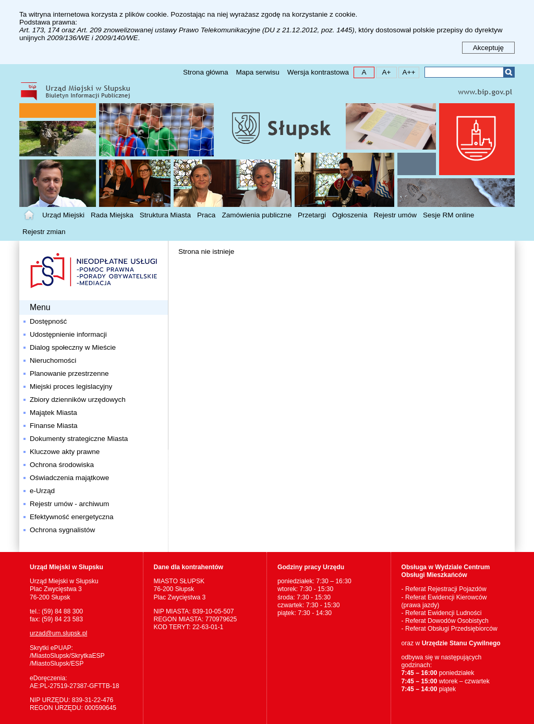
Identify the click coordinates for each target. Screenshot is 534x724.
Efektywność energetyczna (72, 517)
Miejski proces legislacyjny (71, 386)
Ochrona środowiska (62, 465)
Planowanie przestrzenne (69, 373)
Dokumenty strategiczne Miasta (79, 439)
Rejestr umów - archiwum (69, 504)
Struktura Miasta (165, 215)
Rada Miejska (112, 215)
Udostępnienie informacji (68, 334)
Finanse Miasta (54, 426)
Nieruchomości (53, 360)
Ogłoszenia (350, 215)
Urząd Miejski (63, 215)
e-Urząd (42, 491)
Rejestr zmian (44, 232)
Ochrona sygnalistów (62, 530)
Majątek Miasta (53, 412)
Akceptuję (488, 48)
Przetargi (312, 215)
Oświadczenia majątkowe (69, 478)
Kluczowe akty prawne (65, 452)
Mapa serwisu (257, 72)
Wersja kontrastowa (318, 72)
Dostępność (48, 321)
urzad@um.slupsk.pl (58, 633)
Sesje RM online (448, 215)
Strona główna (205, 72)
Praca (206, 215)
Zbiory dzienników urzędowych (78, 399)
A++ (407, 71)
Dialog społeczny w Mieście (73, 347)
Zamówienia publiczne (257, 215)
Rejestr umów (395, 215)
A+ (384, 71)
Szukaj (508, 72)
